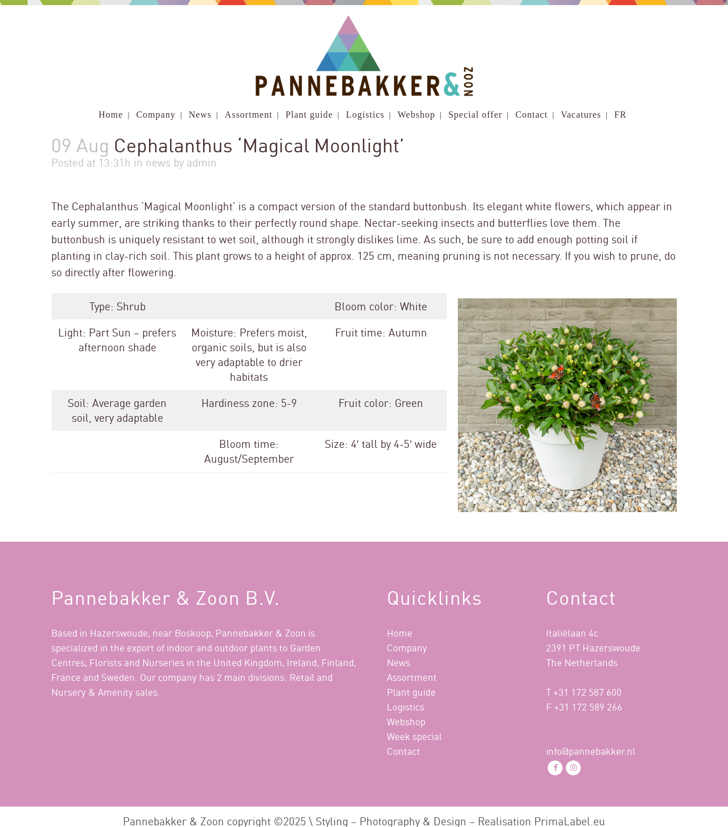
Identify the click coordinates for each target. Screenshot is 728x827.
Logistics (405, 707)
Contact (403, 751)
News (398, 662)
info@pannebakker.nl (590, 751)
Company (407, 648)
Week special (414, 736)
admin (202, 162)
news (158, 162)
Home (399, 633)
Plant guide (411, 692)
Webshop (406, 722)
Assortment (412, 677)
